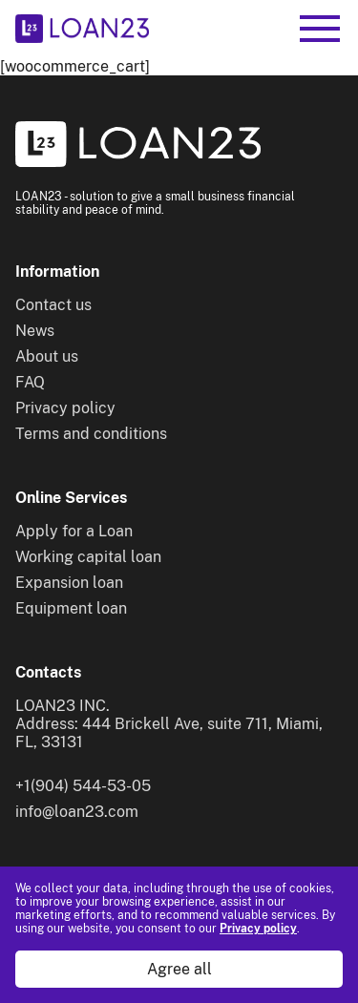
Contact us (53, 305)
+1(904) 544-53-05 (83, 786)
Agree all (179, 969)
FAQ (30, 382)
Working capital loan (88, 557)
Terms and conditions (91, 434)
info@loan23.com (76, 812)
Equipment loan (71, 608)
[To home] (82, 28)
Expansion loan (69, 583)
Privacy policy (258, 928)
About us (46, 356)
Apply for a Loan (74, 531)
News (34, 331)
